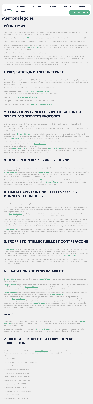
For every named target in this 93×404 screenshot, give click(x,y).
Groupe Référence (27, 38)
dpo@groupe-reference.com (41, 104)
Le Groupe (82, 7)
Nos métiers (20, 7)
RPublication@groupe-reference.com (36, 91)
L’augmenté (53, 7)
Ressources (20, 11)
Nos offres (37, 7)
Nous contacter (81, 11)
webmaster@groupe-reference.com (26, 97)
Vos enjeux (67, 7)
